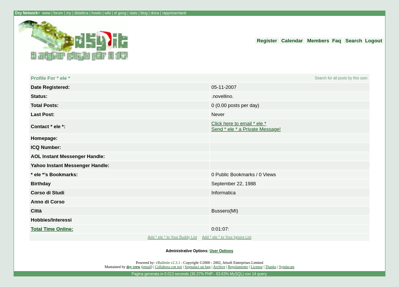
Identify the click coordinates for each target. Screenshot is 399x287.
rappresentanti (173, 13)
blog (143, 13)
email (147, 267)
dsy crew (133, 267)
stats (134, 13)
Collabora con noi (168, 267)
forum (58, 13)
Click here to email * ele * (238, 123)
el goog (121, 13)
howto (96, 13)
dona (154, 13)
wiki (107, 13)
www (46, 13)
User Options (221, 251)
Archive (219, 267)
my (69, 13)
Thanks (270, 267)
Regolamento (238, 267)
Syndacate (286, 267)
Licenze (257, 267)
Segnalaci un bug (198, 267)
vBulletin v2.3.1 (168, 263)
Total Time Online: (52, 229)
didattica (81, 13)
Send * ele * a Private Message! (246, 129)
